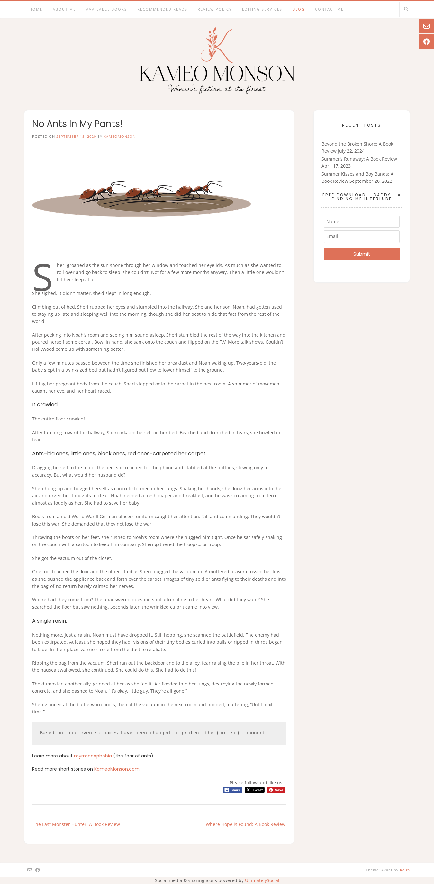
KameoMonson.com (117, 769)
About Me (64, 9)
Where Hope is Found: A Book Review (245, 824)
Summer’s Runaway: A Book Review (359, 159)
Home (35, 9)
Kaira (405, 869)
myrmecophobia (93, 756)
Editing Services (262, 9)
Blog (299, 9)
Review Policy (215, 9)
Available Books (106, 9)
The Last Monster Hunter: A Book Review (76, 824)
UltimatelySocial (262, 880)
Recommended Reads (162, 9)
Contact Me (329, 9)
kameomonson (120, 136)
